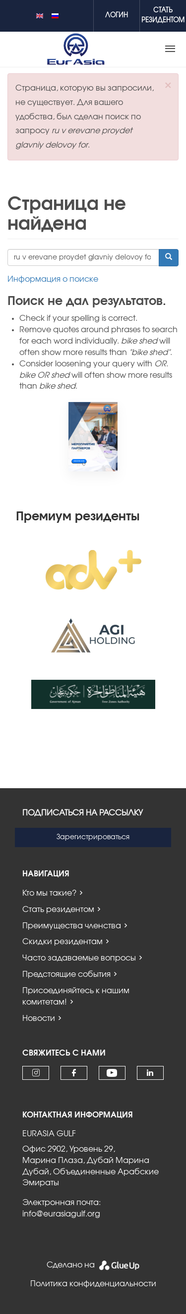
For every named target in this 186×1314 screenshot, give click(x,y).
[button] (168, 85)
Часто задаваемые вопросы (79, 958)
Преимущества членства (71, 926)
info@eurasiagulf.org (61, 1214)
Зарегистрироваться (93, 837)
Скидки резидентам (62, 942)
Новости (38, 1018)
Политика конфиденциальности (93, 1284)
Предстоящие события (66, 974)
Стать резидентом (58, 909)
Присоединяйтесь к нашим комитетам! (75, 996)
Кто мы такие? (49, 893)
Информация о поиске (52, 279)
